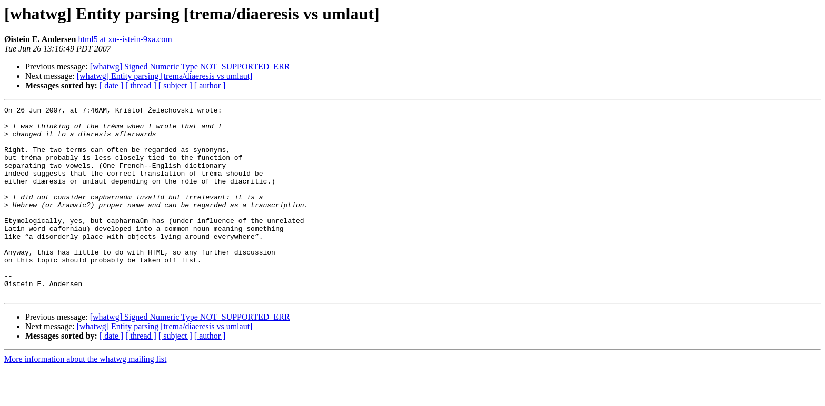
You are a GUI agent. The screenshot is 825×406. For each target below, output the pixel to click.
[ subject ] (175, 85)
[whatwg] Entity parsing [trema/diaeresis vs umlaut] (165, 76)
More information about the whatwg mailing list (85, 396)
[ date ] (111, 85)
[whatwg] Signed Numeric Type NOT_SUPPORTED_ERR (190, 66)
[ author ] (210, 85)
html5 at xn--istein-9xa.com (125, 39)
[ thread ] (140, 85)
